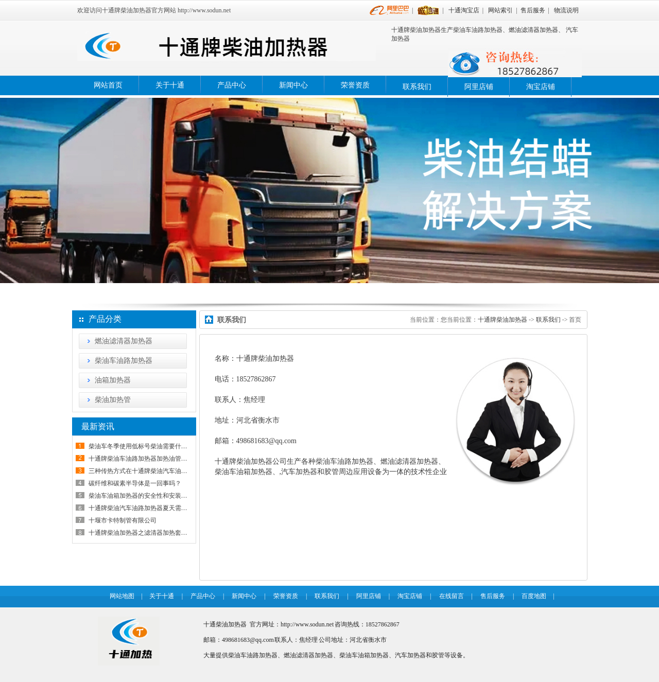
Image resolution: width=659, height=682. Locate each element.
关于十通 (169, 85)
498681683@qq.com (266, 441)
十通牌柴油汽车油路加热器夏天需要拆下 (144, 508)
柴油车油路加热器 (123, 360)
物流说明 (566, 10)
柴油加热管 (113, 400)
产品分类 (105, 318)
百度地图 (534, 596)
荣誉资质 (355, 85)
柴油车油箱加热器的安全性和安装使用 (141, 495)
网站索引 (500, 10)
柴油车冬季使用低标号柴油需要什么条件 (144, 446)
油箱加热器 (113, 380)
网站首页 (108, 85)
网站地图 (122, 596)
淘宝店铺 (540, 87)
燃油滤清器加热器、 (536, 29)
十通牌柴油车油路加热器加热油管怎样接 (144, 458)
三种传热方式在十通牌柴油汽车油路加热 (144, 471)
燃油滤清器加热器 (123, 341)
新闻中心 (293, 85)
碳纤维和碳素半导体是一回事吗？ (135, 483)
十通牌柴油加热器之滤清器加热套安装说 (144, 532)
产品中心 (231, 85)
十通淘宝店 (463, 10)
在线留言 (451, 596)
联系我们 (417, 87)
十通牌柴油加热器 (502, 319)
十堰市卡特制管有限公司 (123, 520)
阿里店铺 (478, 87)
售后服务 (533, 10)
